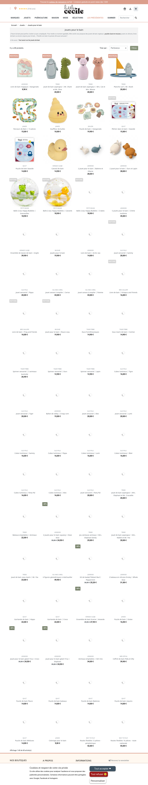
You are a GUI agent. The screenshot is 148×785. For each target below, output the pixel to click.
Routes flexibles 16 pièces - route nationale (123, 740)
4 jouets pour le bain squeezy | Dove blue (57, 535)
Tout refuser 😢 (99, 774)
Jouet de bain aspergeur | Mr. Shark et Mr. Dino (57, 87)
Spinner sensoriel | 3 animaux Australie (24, 371)
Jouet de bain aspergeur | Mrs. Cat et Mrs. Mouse (90, 87)
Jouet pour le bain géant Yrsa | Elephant (58, 659)
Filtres (134, 48)
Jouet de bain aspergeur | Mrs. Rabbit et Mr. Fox (123, 535)
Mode (65, 18)
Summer (111, 18)
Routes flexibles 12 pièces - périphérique (90, 740)
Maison (55, 18)
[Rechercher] (126, 18)
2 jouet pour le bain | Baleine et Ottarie (90, 168)
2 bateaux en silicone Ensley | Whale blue (123, 577)
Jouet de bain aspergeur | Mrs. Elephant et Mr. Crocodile (123, 492)
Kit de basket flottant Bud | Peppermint (90, 577)
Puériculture (41, 18)
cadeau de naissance (57, 2)
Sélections (77, 18)
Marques (15, 18)
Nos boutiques (18, 760)
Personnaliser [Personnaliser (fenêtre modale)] (98, 780)
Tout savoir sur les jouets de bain (29, 40)
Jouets (27, 18)
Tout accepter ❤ (102, 768)
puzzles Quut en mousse (113, 34)
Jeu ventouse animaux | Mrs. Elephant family (90, 535)
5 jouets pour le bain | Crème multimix (123, 211)
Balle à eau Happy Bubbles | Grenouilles (25, 211)
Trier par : (103, 48)
